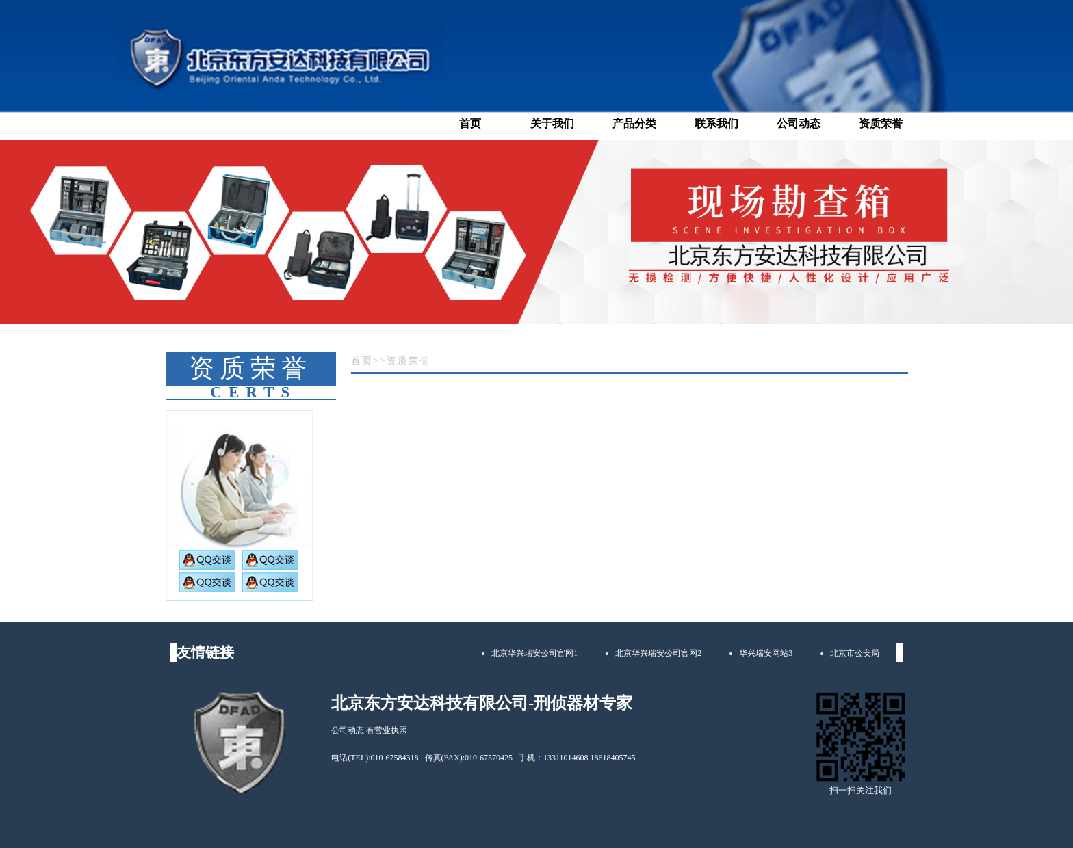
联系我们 (716, 123)
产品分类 (634, 123)
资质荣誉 (881, 123)
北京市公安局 (854, 653)
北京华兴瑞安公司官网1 (534, 653)
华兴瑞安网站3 (765, 653)
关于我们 (552, 123)
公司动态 (798, 123)
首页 (470, 123)
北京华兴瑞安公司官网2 (658, 653)
